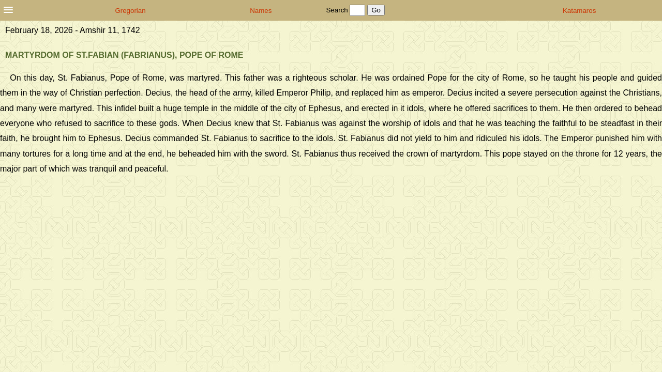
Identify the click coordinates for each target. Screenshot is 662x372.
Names (261, 10)
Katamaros (579, 10)
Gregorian (130, 10)
